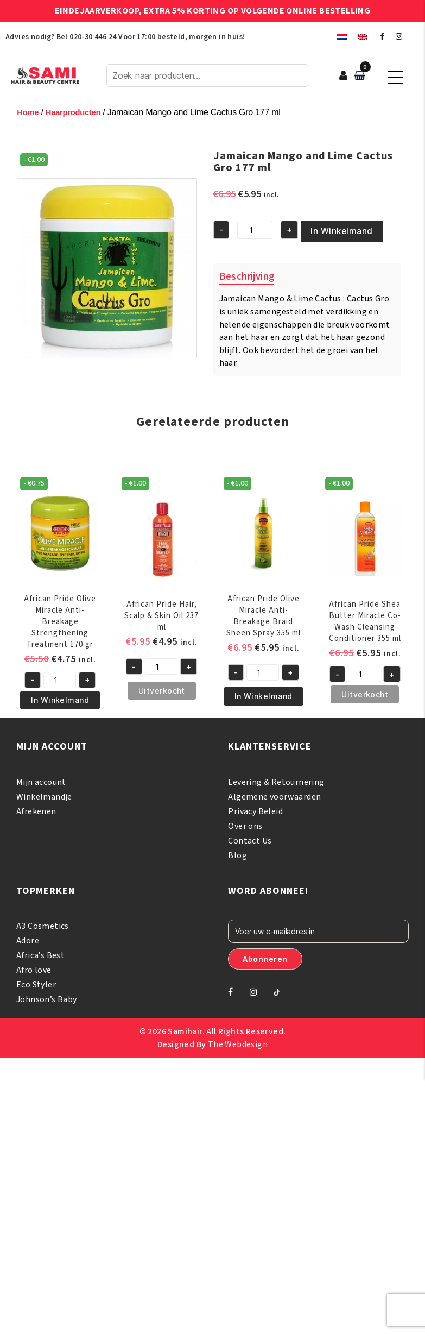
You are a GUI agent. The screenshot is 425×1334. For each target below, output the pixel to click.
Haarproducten (77, 112)
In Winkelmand (331, 230)
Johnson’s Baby (46, 997)
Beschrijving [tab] (247, 274)
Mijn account (41, 780)
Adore (27, 939)
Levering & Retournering (276, 780)
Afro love (34, 968)
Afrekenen (36, 809)
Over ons (245, 824)
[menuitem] (342, 36)
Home (28, 112)
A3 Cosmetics (42, 924)
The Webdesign (238, 1042)
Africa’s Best (40, 953)
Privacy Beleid (255, 809)
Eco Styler (36, 983)
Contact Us (249, 839)
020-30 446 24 (92, 37)
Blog (237, 853)
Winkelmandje (44, 795)
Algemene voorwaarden (274, 795)
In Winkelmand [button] (60, 697)
